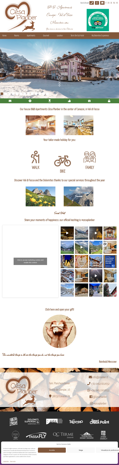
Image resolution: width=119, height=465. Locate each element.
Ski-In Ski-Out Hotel (77, 36)
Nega (81, 450)
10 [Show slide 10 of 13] (36, 93)
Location (60, 36)
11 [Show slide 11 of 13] (40, 93)
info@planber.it (98, 377)
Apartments (31, 36)
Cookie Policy (6, 461)
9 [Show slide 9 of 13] (32, 93)
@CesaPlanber (98, 397)
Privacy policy (13, 461)
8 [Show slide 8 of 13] (28, 93)
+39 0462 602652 (98, 383)
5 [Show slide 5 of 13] (17, 93)
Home (4, 36)
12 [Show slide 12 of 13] (43, 93)
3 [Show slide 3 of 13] (9, 93)
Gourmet (46, 36)
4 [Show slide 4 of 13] (13, 93)
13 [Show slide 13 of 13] (47, 93)
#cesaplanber (98, 403)
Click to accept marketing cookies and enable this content (30, 261)
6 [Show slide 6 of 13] (21, 93)
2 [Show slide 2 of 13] (5, 93)
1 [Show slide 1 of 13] (2, 93)
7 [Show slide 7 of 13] (24, 93)
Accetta (52, 450)
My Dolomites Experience (100, 36)
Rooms (16, 36)
